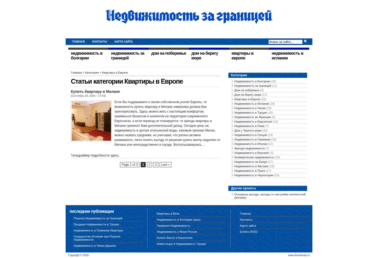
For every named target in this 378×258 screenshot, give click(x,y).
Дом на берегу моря (247, 94)
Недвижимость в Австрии (251, 166)
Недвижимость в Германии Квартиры (98, 230)
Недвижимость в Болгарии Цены (179, 219)
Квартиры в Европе (247, 99)
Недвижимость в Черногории (253, 175)
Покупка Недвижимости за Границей (98, 218)
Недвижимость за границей (252, 85)
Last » (165, 164)
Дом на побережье (246, 90)
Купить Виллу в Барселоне (175, 237)
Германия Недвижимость (173, 225)
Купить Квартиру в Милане (95, 91)
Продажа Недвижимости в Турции (96, 224)
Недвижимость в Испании (251, 103)
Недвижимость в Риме (249, 126)
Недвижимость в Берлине (251, 152)
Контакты (99, 41)
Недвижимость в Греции (250, 134)
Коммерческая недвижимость (254, 157)
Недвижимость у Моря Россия (177, 231)
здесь (115, 155)
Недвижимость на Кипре (250, 161)
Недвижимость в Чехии (250, 108)
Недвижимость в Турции (250, 112)
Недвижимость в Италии (250, 143)
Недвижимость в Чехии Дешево (95, 245)
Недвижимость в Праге (249, 170)
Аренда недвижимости (249, 148)
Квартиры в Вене (168, 213)
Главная (78, 41)
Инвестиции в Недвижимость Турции (181, 243)
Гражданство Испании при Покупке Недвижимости (97, 238)
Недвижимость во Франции (252, 117)
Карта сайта (124, 41)
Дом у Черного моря (247, 130)
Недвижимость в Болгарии (252, 81)
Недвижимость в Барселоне (253, 121)
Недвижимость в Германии (252, 139)
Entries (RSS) (249, 231)
